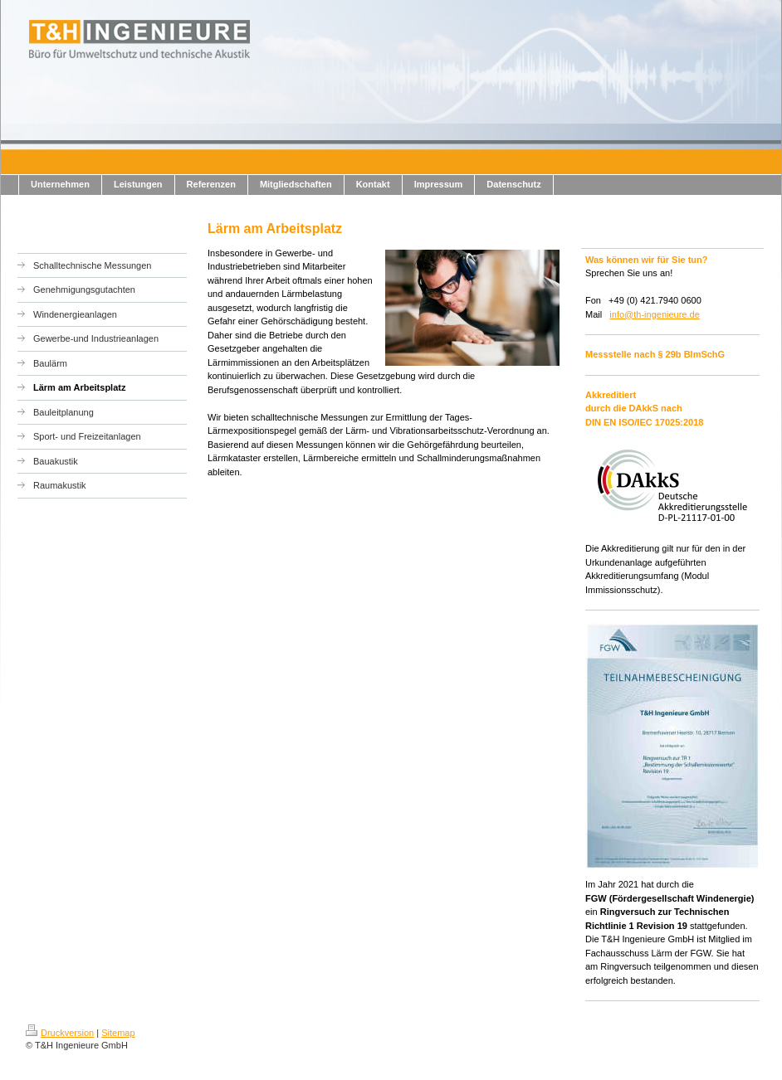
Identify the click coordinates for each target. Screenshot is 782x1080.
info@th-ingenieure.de (654, 314)
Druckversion (60, 1033)
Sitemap (117, 1033)
